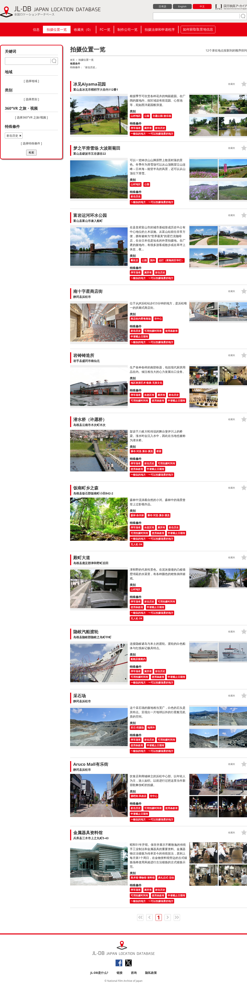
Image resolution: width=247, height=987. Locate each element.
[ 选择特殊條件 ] (31, 143)
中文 (202, 6)
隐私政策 (151, 973)
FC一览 (105, 29)
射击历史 (12, 136)
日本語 (162, 6)
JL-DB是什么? (99, 973)
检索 (31, 152)
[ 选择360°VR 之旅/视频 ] (31, 117)
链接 (119, 973)
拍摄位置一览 (57, 29)
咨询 (134, 973)
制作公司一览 (127, 29)
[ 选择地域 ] (31, 81)
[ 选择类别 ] (31, 99)
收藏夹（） (83, 29)
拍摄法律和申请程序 (160, 29)
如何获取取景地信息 (198, 29)
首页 (72, 60)
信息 (36, 29)
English (182, 6)
